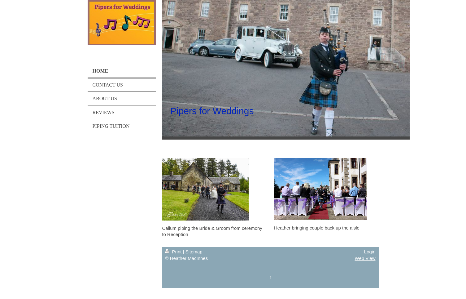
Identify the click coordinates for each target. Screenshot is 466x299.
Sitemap (194, 251)
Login (370, 251)
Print (174, 251)
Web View (365, 258)
